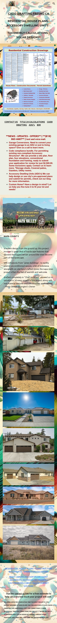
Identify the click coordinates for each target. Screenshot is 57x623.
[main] (28, 25)
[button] (3, 3)
